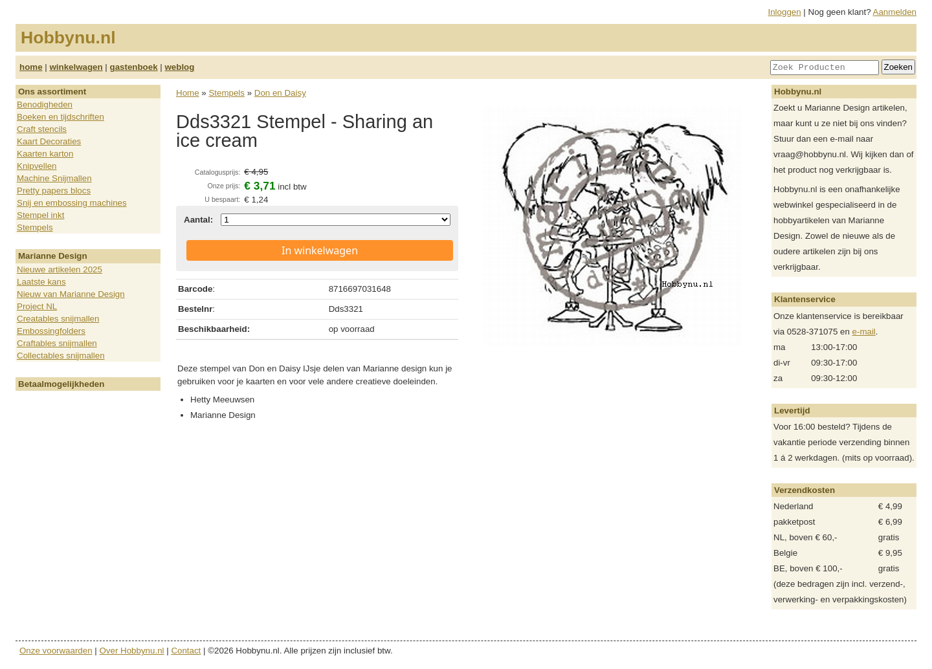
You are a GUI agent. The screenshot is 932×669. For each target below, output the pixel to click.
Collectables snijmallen (61, 355)
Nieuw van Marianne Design (71, 294)
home (31, 67)
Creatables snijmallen (58, 319)
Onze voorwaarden (56, 650)
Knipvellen (37, 166)
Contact (186, 650)
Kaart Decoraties (49, 141)
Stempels (35, 227)
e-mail (864, 331)
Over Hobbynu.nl (132, 650)
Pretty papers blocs (54, 190)
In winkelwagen (320, 250)
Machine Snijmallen (54, 178)
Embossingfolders (51, 331)
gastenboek (134, 67)
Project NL (37, 306)
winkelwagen (75, 67)
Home (187, 93)
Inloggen (784, 12)
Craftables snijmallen (57, 343)
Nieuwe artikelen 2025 (59, 269)
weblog (179, 67)
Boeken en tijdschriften (60, 117)
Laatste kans (41, 282)
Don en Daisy (280, 93)
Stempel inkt (40, 215)
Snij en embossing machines (72, 203)
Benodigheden (44, 104)
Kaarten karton (45, 154)
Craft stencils (42, 129)
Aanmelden (894, 12)
